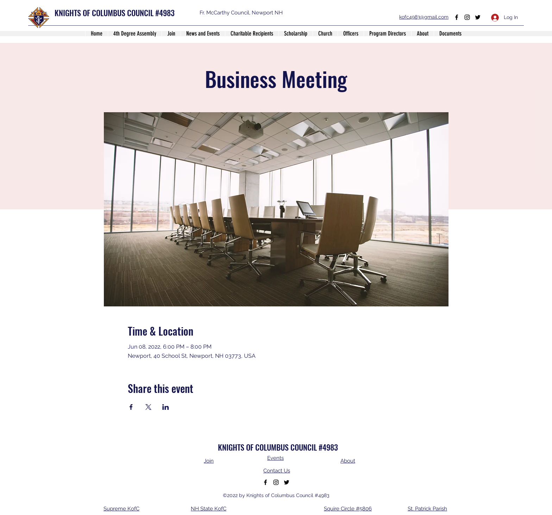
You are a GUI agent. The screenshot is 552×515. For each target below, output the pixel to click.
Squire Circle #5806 (348, 509)
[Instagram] (467, 17)
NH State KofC (208, 509)
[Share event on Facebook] (131, 407)
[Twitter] (477, 17)
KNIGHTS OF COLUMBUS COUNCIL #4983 (115, 12)
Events (275, 458)
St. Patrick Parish (427, 509)
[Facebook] (456, 17)
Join (209, 461)
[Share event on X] (148, 407)
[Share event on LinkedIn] (165, 407)
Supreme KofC (121, 509)
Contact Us (276, 471)
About (347, 461)
